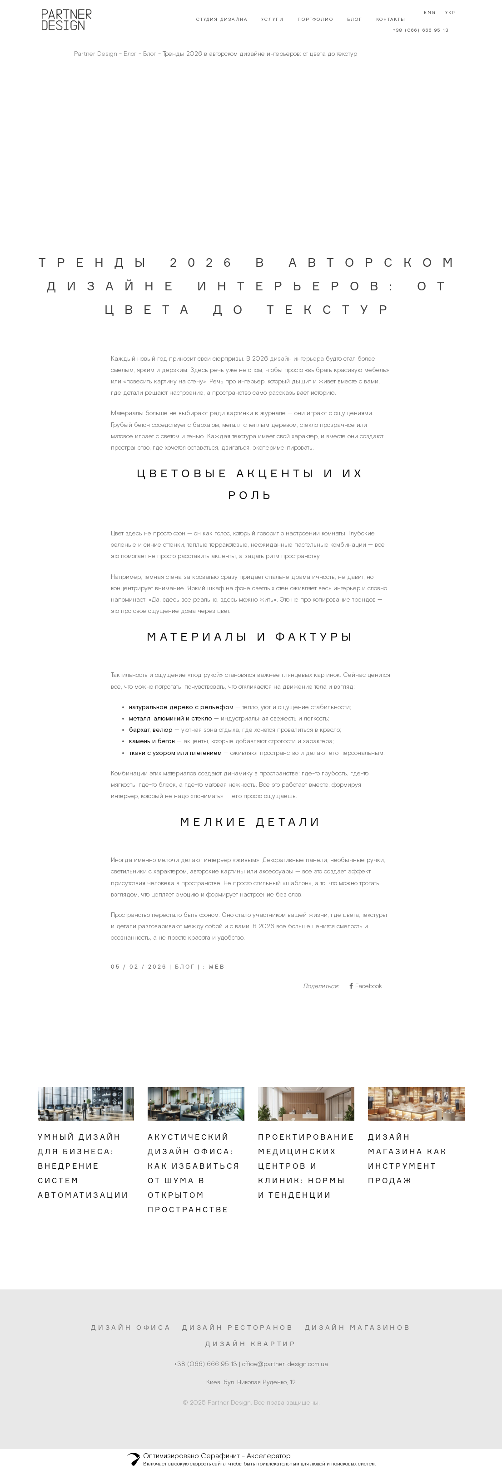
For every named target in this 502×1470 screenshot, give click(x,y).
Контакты (388, 19)
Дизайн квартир (250, 1344)
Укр (447, 19)
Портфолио (313, 19)
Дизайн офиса (131, 1327)
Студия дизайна (219, 19)
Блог (352, 19)
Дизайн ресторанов (237, 1327)
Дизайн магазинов (358, 1327)
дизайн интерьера (297, 359)
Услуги (269, 19)
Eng (427, 19)
